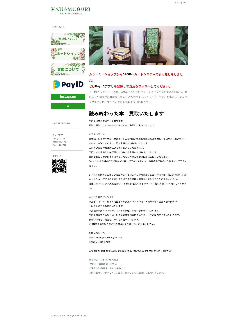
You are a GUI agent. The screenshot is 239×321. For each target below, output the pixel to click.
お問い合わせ (58, 27)
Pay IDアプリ (104, 86)
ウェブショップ (101, 183)
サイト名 (62, 315)
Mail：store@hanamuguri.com (105, 237)
